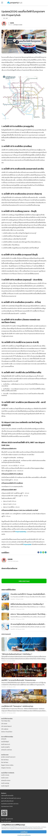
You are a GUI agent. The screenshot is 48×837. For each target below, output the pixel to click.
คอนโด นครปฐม (5, 782)
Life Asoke (4, 723)
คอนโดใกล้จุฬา (5, 741)
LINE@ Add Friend (24, 580)
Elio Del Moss (5, 759)
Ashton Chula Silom (6, 731)
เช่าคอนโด (3, 738)
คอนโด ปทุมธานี (5, 785)
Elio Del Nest (4, 762)
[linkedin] (45, 552)
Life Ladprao (4, 728)
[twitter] (41, 552)
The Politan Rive (5, 720)
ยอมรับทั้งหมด (24, 831)
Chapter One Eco (6, 767)
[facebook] (38, 552)
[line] (43, 552)
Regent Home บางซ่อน (7, 764)
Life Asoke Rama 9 (6, 726)
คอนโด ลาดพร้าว (5, 746)
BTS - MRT (5, 18)
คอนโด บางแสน (5, 774)
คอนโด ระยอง (4, 777)
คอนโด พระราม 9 (5, 744)
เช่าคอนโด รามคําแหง (6, 749)
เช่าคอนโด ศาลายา (5, 780)
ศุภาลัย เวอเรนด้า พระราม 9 (8, 756)
